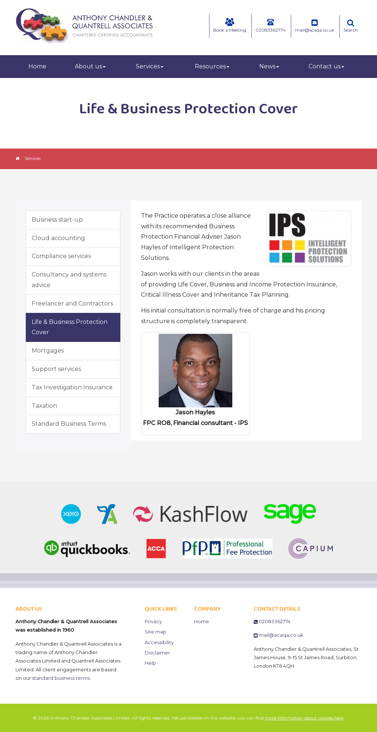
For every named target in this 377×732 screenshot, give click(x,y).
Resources (212, 66)
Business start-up (57, 219)
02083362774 (271, 25)
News (269, 66)
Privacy (153, 621)
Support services (56, 368)
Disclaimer (157, 653)
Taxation (44, 405)
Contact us (326, 66)
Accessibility (159, 642)
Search (350, 26)
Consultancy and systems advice (69, 280)
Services (149, 66)
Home (37, 66)
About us (90, 66)
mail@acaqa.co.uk (314, 26)
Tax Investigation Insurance (72, 387)
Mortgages (48, 350)
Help (150, 663)
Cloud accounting (58, 238)
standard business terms (61, 678)
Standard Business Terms (69, 423)
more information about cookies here (304, 718)
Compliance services (61, 256)
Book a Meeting (229, 25)
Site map (155, 632)
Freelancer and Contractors (72, 303)
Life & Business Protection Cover (70, 327)
